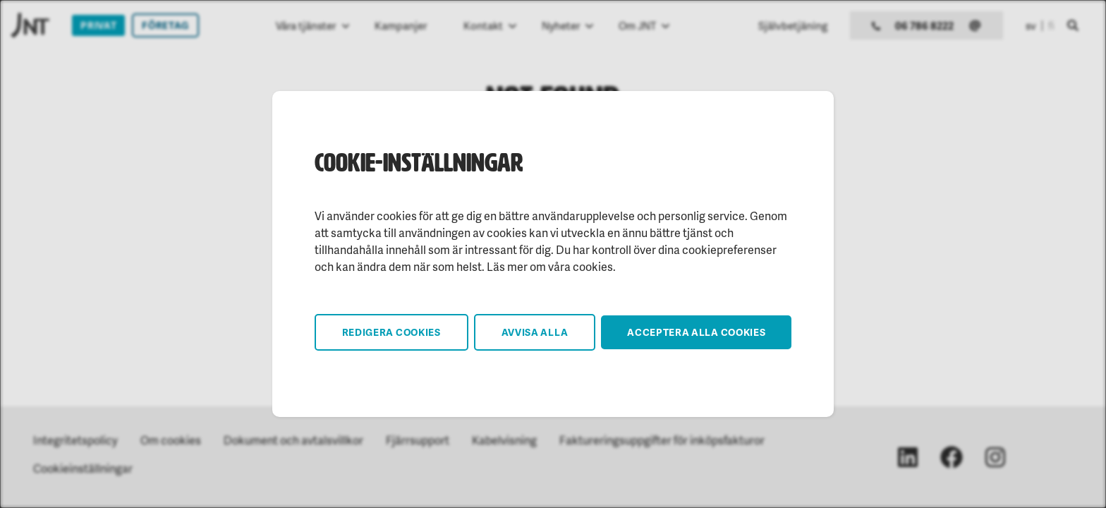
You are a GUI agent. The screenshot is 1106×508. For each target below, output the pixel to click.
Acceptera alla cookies (696, 332)
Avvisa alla (535, 332)
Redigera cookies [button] (391, 332)
